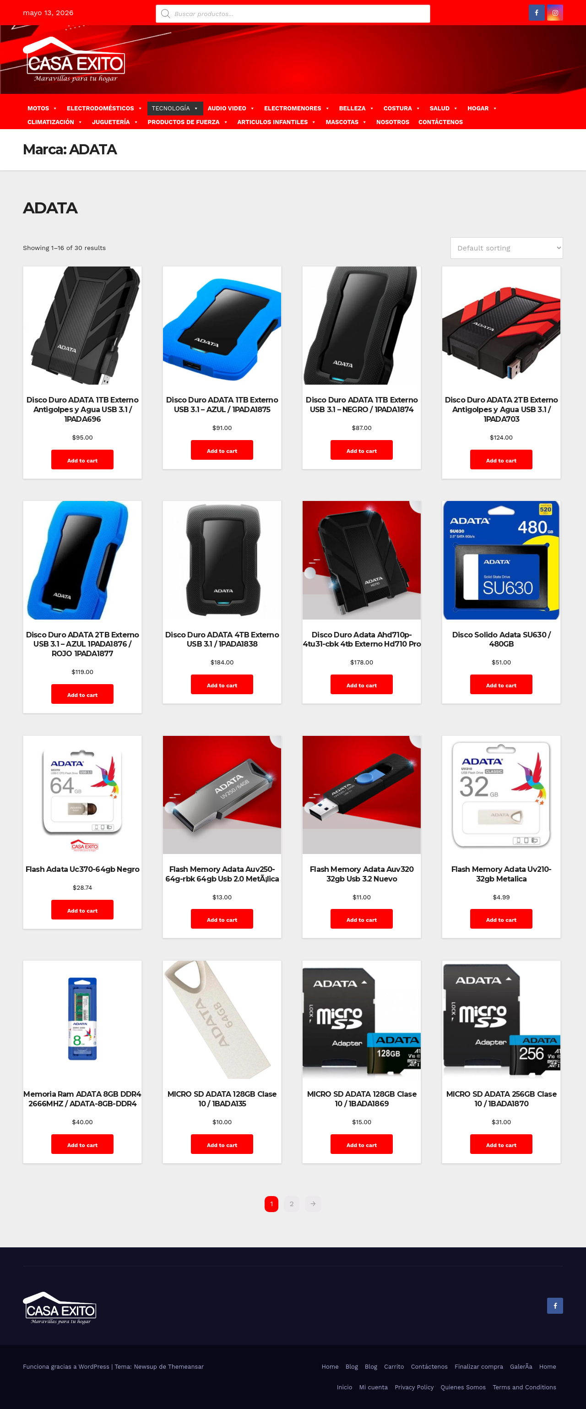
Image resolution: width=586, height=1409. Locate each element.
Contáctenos (429, 1366)
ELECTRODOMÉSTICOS (105, 108)
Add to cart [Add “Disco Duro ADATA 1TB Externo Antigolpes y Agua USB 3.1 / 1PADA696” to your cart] (82, 460)
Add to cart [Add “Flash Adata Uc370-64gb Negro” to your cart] (82, 911)
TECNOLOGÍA (175, 108)
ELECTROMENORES (297, 108)
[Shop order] (506, 248)
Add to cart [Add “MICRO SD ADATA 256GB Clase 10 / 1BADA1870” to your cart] (501, 1145)
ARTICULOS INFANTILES (277, 122)
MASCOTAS (346, 122)
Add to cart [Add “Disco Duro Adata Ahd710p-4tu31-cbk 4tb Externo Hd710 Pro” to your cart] (362, 685)
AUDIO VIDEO (231, 108)
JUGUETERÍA (115, 122)
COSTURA (402, 108)
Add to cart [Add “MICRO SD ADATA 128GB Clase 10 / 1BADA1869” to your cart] (362, 1145)
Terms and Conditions (524, 1387)
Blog (352, 1366)
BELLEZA (356, 108)
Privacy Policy (414, 1387)
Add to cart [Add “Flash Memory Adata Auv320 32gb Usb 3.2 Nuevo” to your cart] (362, 920)
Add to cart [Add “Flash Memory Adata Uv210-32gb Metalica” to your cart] (501, 920)
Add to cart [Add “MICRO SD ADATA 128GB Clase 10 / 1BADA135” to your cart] (222, 1145)
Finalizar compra (479, 1366)
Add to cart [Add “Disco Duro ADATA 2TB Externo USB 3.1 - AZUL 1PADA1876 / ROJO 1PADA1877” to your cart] (82, 695)
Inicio (345, 1387)
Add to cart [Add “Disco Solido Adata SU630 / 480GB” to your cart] (501, 685)
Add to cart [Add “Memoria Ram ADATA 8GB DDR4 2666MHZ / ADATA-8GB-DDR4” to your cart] (82, 1145)
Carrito (394, 1366)
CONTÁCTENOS (440, 122)
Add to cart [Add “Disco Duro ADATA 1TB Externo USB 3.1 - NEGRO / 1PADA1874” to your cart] (362, 451)
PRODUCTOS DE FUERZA (188, 122)
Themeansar (186, 1366)
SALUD (444, 108)
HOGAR (482, 108)
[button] (559, 111)
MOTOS (42, 108)
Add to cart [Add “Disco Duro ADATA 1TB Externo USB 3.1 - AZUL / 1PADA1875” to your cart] (222, 451)
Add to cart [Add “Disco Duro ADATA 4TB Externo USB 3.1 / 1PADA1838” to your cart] (222, 685)
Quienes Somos (463, 1387)
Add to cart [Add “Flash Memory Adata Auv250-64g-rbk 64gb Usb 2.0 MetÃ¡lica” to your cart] (222, 920)
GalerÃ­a (521, 1366)
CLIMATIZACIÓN (55, 122)
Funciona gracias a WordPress (67, 1366)
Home (330, 1366)
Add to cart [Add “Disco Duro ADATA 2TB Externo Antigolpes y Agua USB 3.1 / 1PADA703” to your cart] (501, 460)
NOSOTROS (392, 122)
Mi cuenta (373, 1387)
